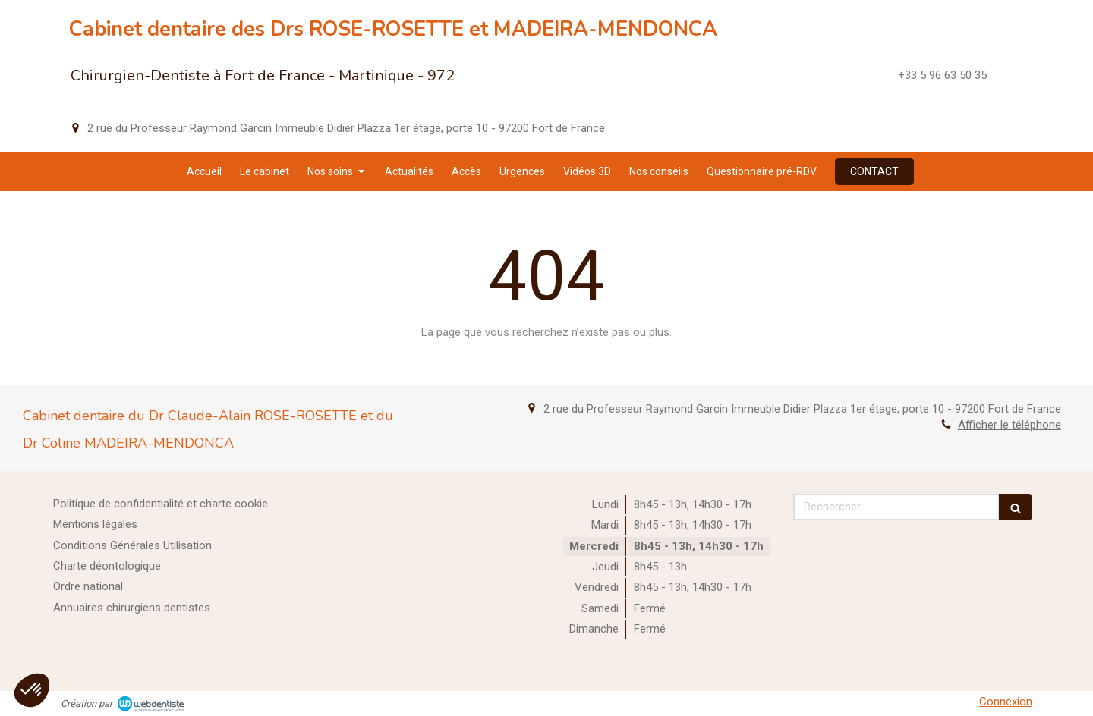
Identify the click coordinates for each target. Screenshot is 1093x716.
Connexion (1005, 701)
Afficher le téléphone (1009, 425)
